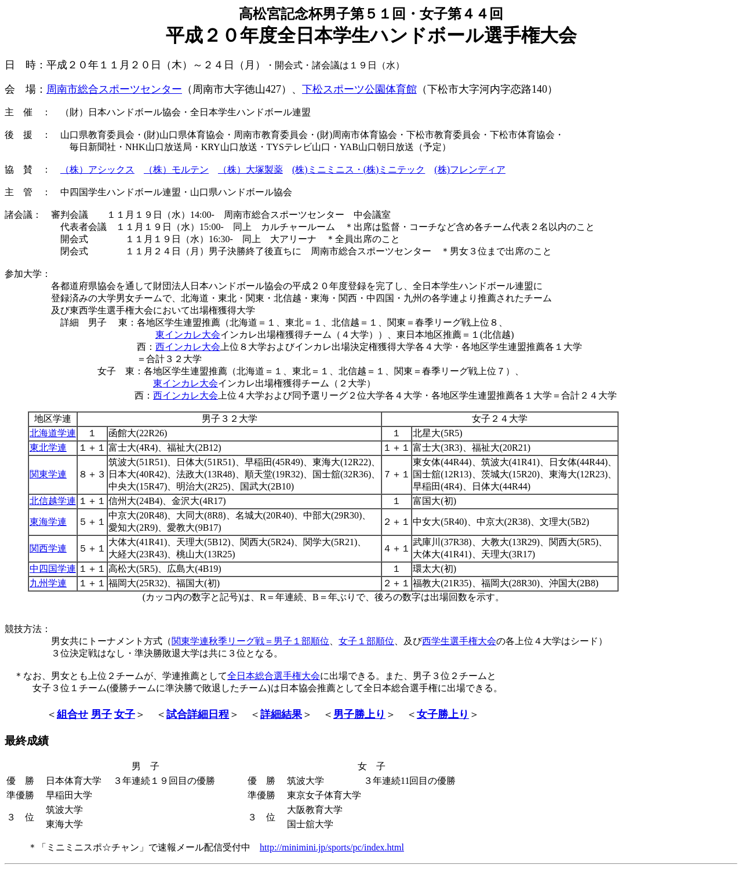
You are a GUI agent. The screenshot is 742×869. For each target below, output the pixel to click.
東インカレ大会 (187, 334)
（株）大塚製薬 (250, 169)
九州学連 (48, 583)
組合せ (72, 714)
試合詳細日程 (197, 714)
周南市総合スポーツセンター (114, 89)
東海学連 (48, 522)
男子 (101, 714)
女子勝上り (443, 714)
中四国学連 (53, 569)
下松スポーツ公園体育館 (359, 89)
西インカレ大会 (187, 347)
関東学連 (48, 474)
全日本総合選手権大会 (273, 676)
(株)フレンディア (469, 169)
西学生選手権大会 (459, 641)
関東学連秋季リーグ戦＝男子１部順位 (250, 641)
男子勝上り (359, 714)
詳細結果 (281, 714)
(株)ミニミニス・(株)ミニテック (358, 169)
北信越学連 (53, 501)
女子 (124, 714)
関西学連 (48, 548)
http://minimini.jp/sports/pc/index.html (332, 847)
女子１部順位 (366, 641)
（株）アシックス (97, 169)
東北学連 (48, 447)
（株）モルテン (176, 169)
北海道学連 (53, 433)
